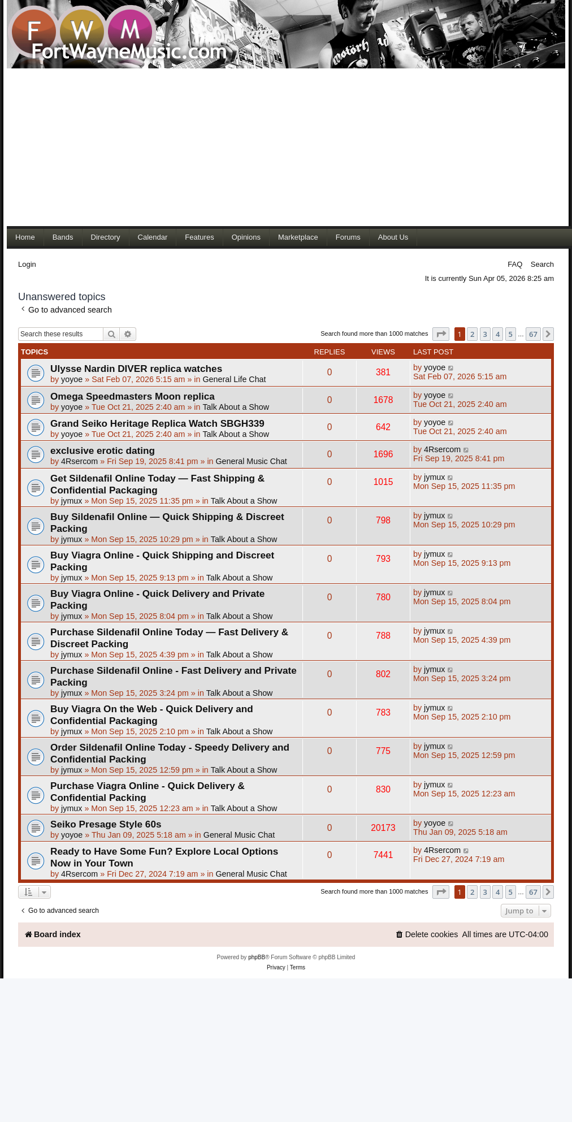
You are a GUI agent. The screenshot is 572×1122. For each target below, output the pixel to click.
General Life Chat (234, 379)
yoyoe (72, 379)
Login (27, 264)
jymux (71, 500)
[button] (440, 334)
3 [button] (485, 334)
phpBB (256, 957)
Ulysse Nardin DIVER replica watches (136, 368)
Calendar (153, 237)
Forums (348, 237)
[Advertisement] (252, 147)
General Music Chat (251, 461)
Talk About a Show (235, 406)
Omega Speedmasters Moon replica (132, 396)
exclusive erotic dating (102, 450)
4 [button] (498, 334)
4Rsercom (79, 461)
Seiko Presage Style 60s (105, 824)
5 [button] (511, 334)
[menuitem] (426, 934)
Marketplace (298, 237)
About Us (393, 237)
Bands (63, 237)
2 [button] (472, 334)
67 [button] (533, 334)
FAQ (515, 264)
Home (25, 237)
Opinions (246, 237)
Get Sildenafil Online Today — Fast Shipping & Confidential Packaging (157, 484)
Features (199, 237)
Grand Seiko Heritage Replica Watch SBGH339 (157, 423)
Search (542, 264)
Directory (105, 237)
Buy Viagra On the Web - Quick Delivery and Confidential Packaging (151, 714)
